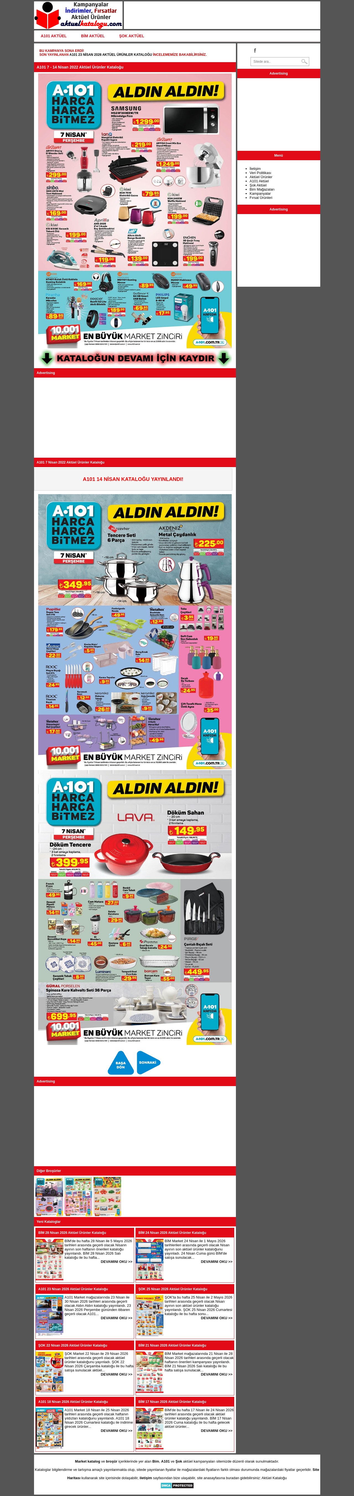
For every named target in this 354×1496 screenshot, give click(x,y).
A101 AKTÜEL (54, 36)
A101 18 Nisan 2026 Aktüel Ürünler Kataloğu (73, 1402)
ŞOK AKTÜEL (131, 36)
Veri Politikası (260, 173)
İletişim (255, 169)
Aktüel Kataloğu (274, 1478)
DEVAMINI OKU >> (116, 1262)
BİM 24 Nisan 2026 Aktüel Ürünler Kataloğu (172, 1233)
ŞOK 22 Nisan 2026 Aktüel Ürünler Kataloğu (72, 1345)
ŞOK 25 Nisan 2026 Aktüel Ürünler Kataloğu (173, 1289)
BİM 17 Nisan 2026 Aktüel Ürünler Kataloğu (172, 1402)
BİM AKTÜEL (93, 36)
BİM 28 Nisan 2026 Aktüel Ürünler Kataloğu (72, 1233)
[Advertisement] (135, 417)
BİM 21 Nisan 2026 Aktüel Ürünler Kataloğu (172, 1345)
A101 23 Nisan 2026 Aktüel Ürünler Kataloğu (110, 55)
